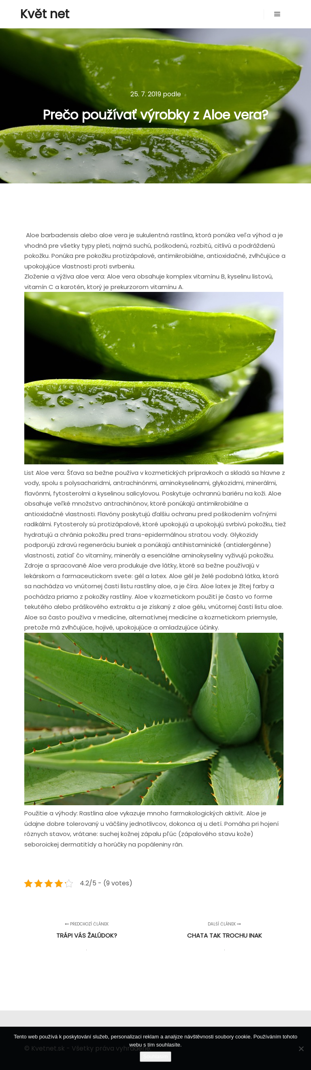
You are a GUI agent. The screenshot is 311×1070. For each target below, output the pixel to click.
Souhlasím (155, 1056)
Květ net (44, 14)
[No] (301, 1048)
